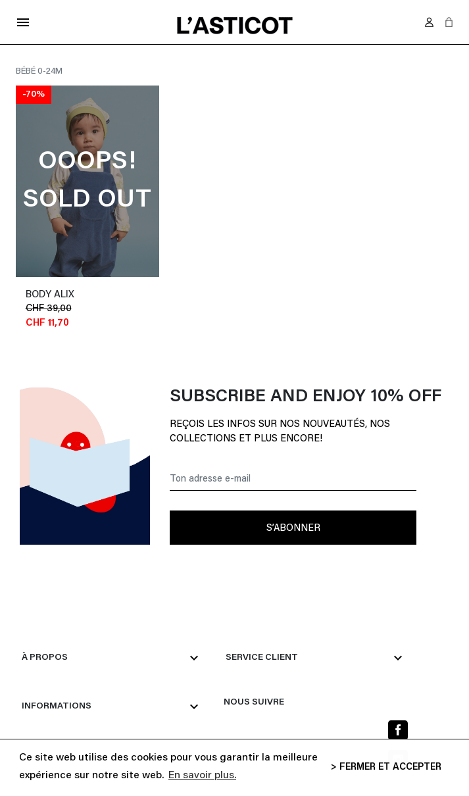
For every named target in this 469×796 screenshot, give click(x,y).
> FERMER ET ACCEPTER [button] (386, 767)
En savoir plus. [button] (202, 775)
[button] (449, 22)
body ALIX (50, 295)
